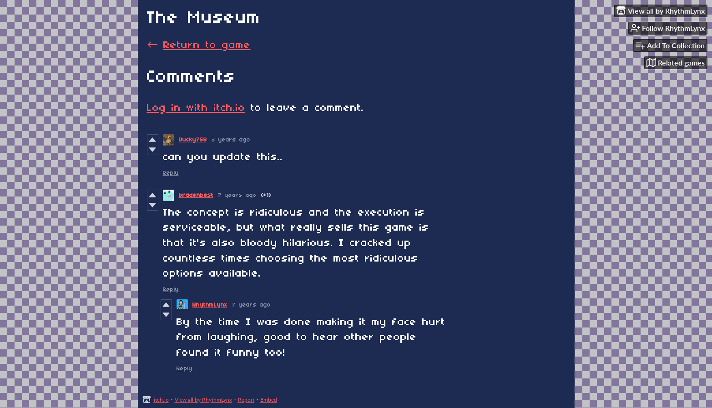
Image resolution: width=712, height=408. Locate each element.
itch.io (161, 399)
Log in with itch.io (196, 108)
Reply (171, 173)
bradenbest (196, 195)
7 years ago (237, 195)
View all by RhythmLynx (203, 399)
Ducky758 (193, 140)
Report (246, 399)
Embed (268, 399)
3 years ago (231, 140)
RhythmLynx (209, 305)
